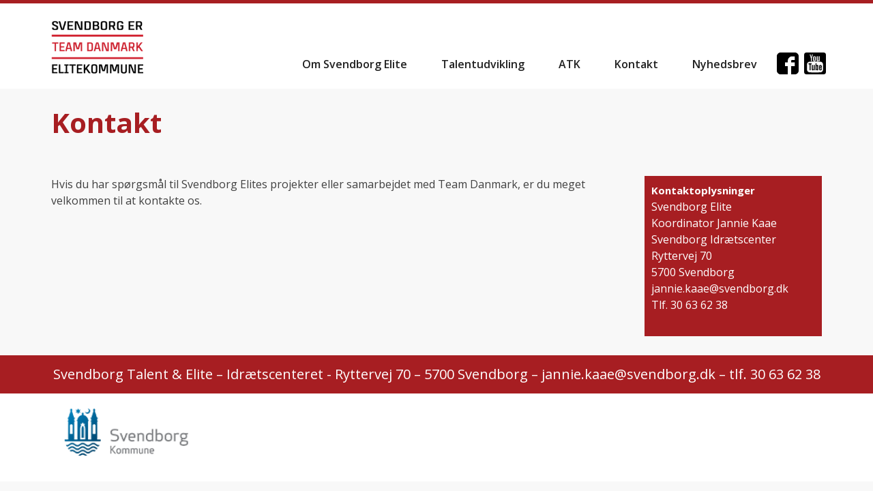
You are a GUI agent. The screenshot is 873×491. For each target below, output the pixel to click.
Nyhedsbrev (724, 64)
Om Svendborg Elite (354, 64)
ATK (569, 64)
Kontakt (636, 64)
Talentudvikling (482, 64)
